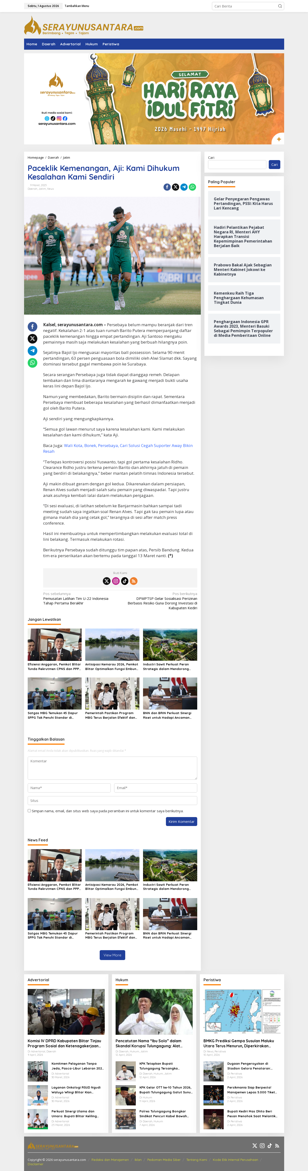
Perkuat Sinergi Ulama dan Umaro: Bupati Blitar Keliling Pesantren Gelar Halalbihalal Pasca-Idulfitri (75, 1113)
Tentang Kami (196, 1160)
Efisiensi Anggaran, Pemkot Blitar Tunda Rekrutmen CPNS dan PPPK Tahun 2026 (54, 666)
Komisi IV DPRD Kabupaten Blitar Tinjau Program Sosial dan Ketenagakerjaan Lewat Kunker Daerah (64, 1043)
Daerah (32, 188)
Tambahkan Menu (77, 6)
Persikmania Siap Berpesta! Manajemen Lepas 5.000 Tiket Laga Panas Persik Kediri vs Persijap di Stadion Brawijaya (251, 1090)
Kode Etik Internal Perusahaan (235, 1160)
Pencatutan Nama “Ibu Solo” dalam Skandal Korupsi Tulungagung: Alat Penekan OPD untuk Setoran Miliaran (150, 1043)
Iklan (138, 1160)
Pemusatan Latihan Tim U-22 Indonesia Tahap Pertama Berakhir (80, 598)
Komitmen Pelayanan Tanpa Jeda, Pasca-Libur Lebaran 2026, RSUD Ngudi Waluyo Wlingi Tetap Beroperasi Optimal (78, 1066)
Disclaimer (35, 1164)
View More (112, 955)
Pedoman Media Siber (164, 1160)
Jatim (42, 188)
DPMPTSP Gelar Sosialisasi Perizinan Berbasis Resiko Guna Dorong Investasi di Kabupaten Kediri (160, 600)
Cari (211, 157)
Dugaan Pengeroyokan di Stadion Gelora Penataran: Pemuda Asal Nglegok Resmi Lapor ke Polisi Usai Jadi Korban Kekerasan (253, 1066)
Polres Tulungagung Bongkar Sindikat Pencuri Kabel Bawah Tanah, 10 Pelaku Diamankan (163, 1113)
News (50, 188)
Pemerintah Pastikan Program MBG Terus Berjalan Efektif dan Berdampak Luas (110, 715)
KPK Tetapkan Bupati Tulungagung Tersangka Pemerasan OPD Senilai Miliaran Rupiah (164, 1066)
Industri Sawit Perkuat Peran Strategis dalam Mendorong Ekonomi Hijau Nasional (166, 666)
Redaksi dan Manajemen (110, 1160)
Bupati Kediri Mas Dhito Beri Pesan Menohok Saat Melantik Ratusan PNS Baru (251, 1113)
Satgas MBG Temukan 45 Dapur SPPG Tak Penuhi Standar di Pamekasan (53, 715)
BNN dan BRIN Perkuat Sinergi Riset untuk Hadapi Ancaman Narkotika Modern (167, 715)
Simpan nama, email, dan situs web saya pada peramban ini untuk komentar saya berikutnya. (107, 810)
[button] (280, 6)
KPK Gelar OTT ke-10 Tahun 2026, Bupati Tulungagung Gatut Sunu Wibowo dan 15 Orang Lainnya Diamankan (165, 1090)
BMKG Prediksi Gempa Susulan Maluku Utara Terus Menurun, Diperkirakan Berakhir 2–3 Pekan (238, 1043)
